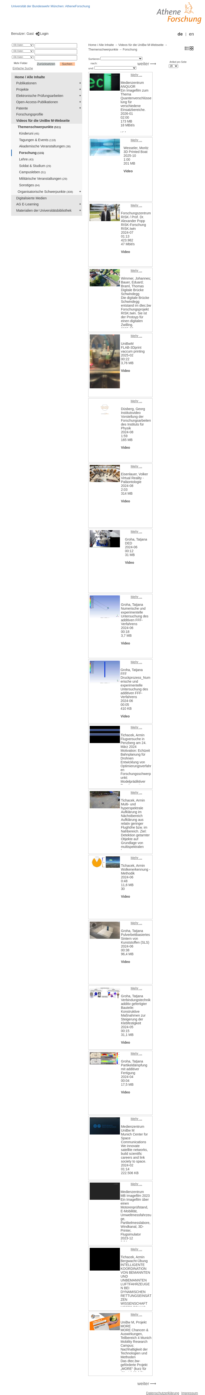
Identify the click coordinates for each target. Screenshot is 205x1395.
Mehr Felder (21, 63)
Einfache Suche (23, 68)
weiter (143, 63)
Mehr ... (136, 75)
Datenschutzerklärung (162, 1393)
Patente (22, 108)
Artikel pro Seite (178, 62)
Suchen (67, 64)
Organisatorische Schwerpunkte (45, 192)
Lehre (26, 159)
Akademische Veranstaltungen (45, 146)
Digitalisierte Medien (31, 198)
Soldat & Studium (35, 166)
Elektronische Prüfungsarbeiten (39, 96)
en (191, 34)
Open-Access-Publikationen (37, 102)
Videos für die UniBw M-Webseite (43, 121)
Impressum (189, 1393)
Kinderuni (29, 133)
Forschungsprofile (29, 114)
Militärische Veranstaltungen (43, 179)
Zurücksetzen (46, 64)
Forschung (31, 153)
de (180, 34)
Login (41, 34)
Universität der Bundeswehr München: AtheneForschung (50, 6)
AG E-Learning (27, 204)
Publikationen (26, 83)
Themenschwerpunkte (39, 127)
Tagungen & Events (37, 140)
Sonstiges (29, 185)
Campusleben (32, 172)
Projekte (22, 89)
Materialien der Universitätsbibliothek (44, 210)
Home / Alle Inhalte (30, 77)
